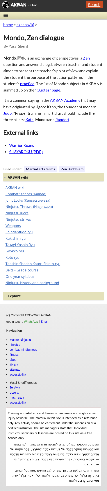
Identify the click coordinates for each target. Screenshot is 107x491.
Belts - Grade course (21, 270)
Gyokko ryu (14, 251)
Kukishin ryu (15, 238)
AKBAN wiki (14, 187)
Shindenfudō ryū (19, 232)
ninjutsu (15, 344)
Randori (62, 119)
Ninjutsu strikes (18, 219)
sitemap (15, 369)
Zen (86, 58)
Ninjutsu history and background (32, 282)
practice (27, 83)
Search (94, 5)
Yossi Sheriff (19, 46)
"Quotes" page (47, 90)
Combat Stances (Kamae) (25, 194)
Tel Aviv (15, 387)
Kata (29, 119)
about (13, 359)
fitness (14, 354)
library (14, 364)
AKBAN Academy (65, 100)
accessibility (18, 374)
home (8, 24)
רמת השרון (17, 397)
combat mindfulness (23, 349)
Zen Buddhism (72, 169)
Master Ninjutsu (20, 339)
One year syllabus (19, 276)
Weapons (13, 225)
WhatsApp (31, 321)
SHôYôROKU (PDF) (26, 151)
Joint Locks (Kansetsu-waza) (27, 200)
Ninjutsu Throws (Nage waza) (29, 206)
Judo (7, 113)
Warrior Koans (21, 145)
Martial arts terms (40, 169)
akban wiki (25, 24)
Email (44, 321)
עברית (33, 5)
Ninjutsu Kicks (17, 213)
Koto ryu (12, 257)
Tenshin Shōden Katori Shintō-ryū (32, 263)
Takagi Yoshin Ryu (20, 244)
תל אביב (15, 392)
